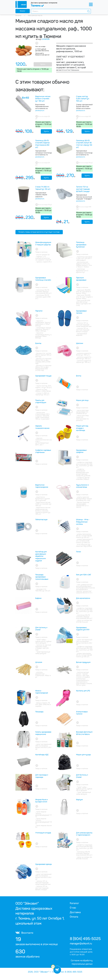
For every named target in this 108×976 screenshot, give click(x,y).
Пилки (78, 552)
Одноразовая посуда (43, 376)
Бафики (38, 598)
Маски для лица (82, 400)
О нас (73, 907)
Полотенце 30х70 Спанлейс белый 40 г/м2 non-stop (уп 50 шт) (84, 144)
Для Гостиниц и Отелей (82, 776)
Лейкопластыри (41, 520)
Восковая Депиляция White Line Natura (84, 733)
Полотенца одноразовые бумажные (81, 244)
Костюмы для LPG (83, 691)
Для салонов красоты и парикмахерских (84, 834)
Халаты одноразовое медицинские (43, 733)
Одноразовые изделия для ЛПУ (82, 629)
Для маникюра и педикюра (41, 776)
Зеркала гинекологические (42, 427)
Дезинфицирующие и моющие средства (43, 243)
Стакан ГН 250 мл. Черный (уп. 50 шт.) (42, 188)
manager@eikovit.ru (81, 943)
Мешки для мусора (83, 755)
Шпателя (38, 662)
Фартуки (79, 800)
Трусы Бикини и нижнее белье (82, 486)
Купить (42, 64)
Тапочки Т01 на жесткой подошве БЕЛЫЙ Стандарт (83, 189)
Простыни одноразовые (81, 279)
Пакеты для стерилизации (40, 401)
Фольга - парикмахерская (41, 692)
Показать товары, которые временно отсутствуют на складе (39, 232)
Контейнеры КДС (42, 755)
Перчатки (38, 311)
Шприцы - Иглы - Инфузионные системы (83, 522)
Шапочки (79, 343)
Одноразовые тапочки (81, 312)
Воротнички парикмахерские (41, 486)
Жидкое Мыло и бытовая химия (41, 801)
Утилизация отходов (43, 833)
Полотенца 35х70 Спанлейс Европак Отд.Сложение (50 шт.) (42, 144)
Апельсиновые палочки (82, 713)
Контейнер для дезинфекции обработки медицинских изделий (41, 556)
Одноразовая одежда (43, 864)
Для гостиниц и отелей (41, 629)
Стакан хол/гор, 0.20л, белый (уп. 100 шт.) (82, 99)
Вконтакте (24, 932)
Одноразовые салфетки (81, 451)
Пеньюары (39, 712)
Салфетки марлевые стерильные (43, 451)
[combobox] (61, 11)
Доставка (75, 912)
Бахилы (38, 343)
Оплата (74, 916)
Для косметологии (83, 598)
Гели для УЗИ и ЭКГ (83, 575)
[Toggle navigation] (90, 4)
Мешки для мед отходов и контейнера (82, 428)
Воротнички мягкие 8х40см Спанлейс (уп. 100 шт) (42, 99)
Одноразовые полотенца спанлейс (43, 279)
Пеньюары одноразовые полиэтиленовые (41, 577)
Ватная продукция (83, 662)
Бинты (78, 376)
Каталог (22, 11)
